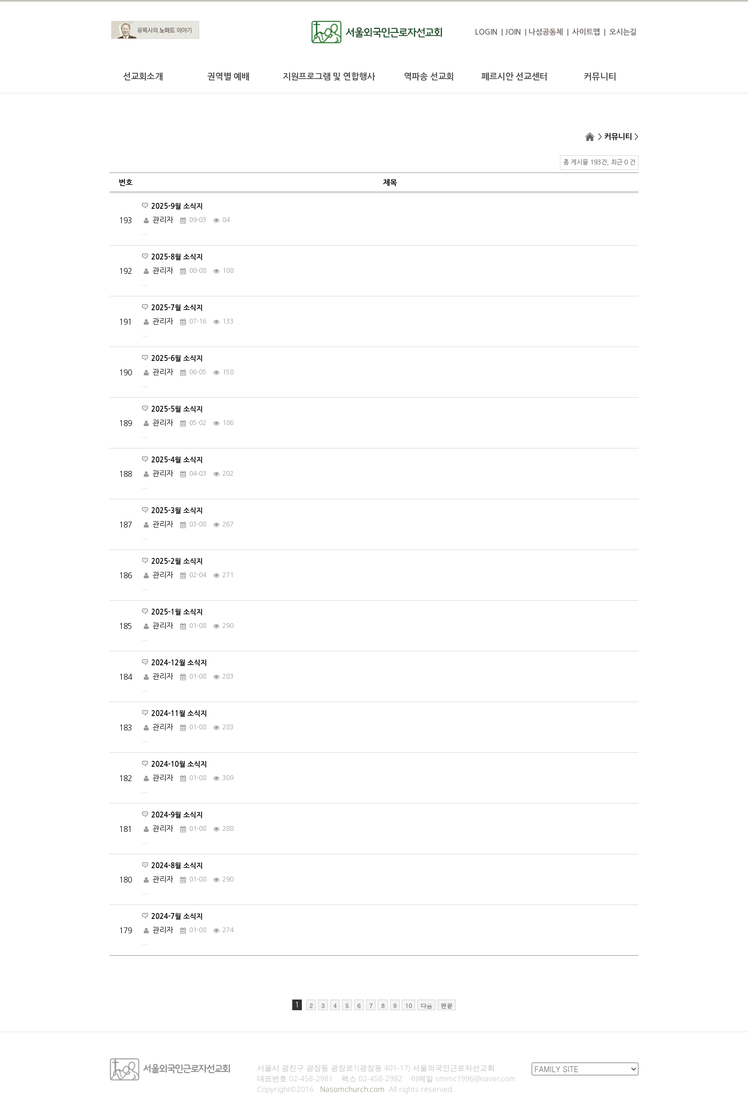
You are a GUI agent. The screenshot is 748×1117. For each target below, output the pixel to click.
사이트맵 (586, 32)
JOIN (513, 32)
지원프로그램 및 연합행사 (329, 77)
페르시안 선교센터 (514, 77)
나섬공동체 (545, 32)
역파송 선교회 (429, 77)
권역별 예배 (228, 77)
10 (408, 1006)
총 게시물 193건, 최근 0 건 (599, 162)
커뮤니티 (600, 77)
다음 (426, 1006)
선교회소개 (143, 77)
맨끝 (447, 1006)
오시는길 (623, 32)
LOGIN (486, 32)
